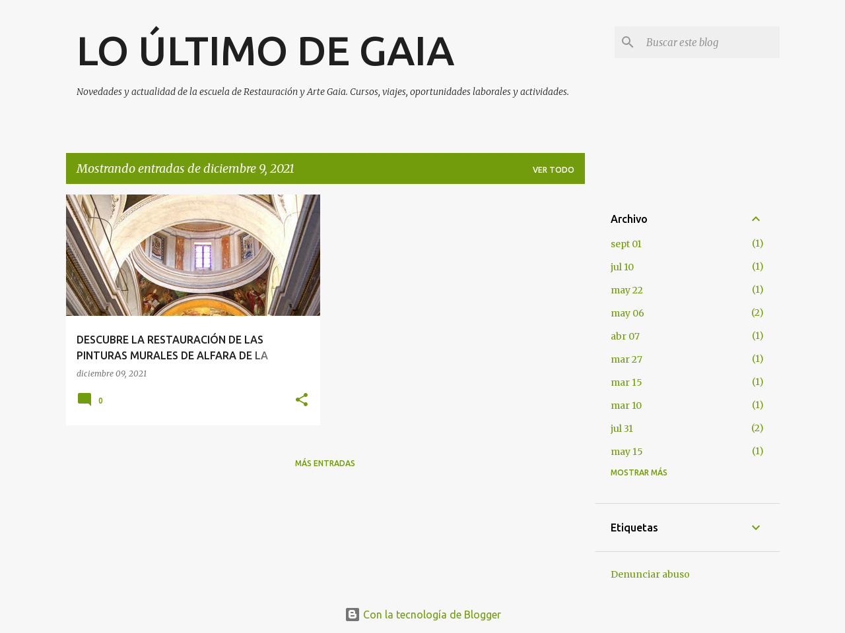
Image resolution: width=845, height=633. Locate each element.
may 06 (627, 313)
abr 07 (625, 336)
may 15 (627, 452)
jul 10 (622, 267)
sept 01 (626, 244)
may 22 (627, 290)
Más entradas (325, 463)
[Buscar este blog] (710, 42)
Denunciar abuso (650, 574)
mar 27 (626, 359)
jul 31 (622, 429)
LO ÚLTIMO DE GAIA (265, 50)
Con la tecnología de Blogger (423, 614)
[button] (302, 400)
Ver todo (553, 170)
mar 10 (626, 405)
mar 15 (626, 382)
